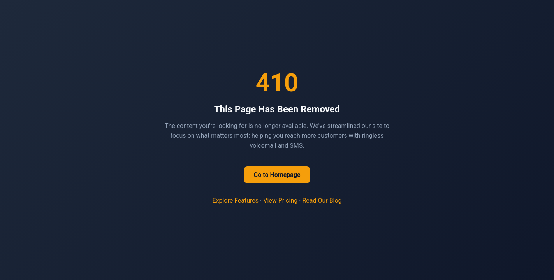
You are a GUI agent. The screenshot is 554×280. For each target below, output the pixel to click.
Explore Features (235, 200)
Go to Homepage (276, 174)
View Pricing (280, 200)
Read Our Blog (321, 200)
